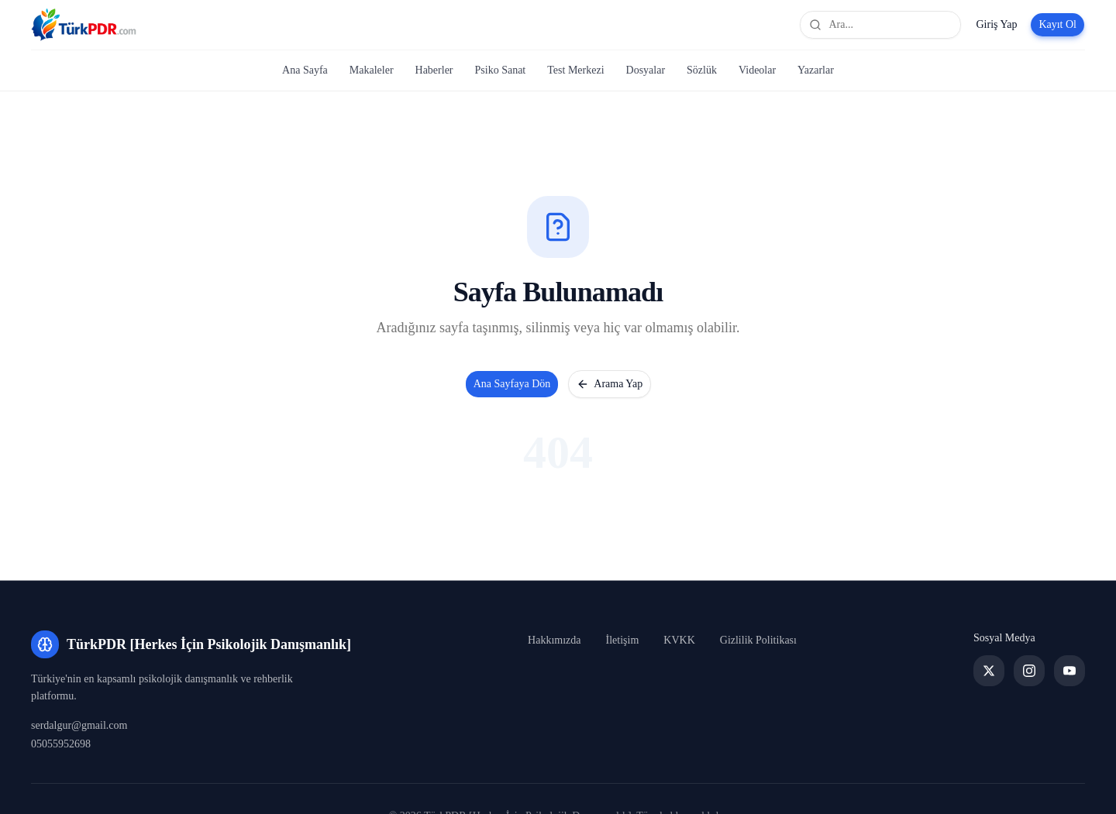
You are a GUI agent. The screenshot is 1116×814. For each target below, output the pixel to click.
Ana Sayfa (305, 70)
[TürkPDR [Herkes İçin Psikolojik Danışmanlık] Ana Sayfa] (83, 25)
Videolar (757, 70)
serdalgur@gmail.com (79, 725)
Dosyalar (646, 70)
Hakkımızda (554, 640)
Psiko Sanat (500, 70)
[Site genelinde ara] (880, 25)
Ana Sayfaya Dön (512, 384)
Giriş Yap (996, 24)
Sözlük (702, 70)
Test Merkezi (575, 70)
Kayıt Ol (1057, 24)
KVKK (678, 640)
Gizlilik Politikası (758, 640)
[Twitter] (988, 670)
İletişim (622, 640)
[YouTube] (1069, 670)
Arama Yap (609, 384)
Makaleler (372, 70)
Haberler (434, 70)
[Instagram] (1029, 670)
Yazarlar (815, 70)
